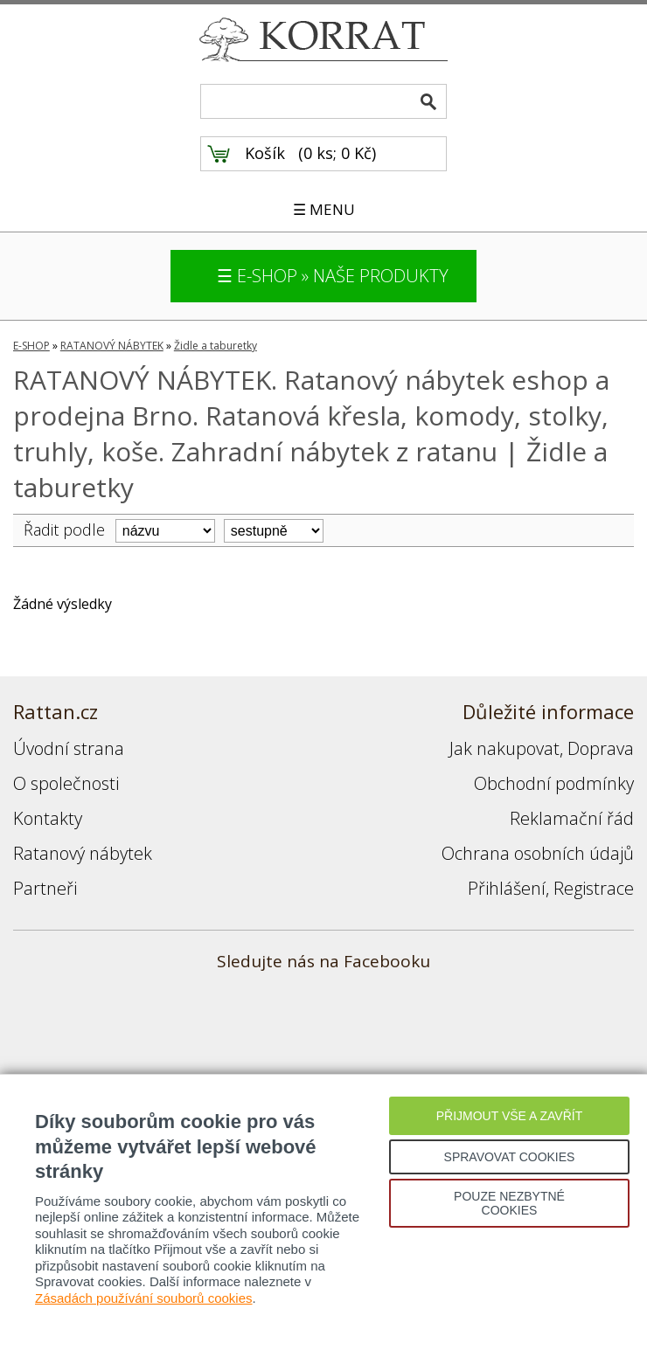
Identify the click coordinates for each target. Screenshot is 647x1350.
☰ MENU (324, 209)
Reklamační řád (572, 818)
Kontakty (47, 818)
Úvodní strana (68, 748)
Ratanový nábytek (82, 853)
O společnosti (66, 783)
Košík (265, 152)
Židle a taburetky (215, 345)
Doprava (600, 748)
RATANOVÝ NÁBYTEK (111, 345)
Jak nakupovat (504, 748)
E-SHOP (31, 345)
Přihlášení (507, 888)
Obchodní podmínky (554, 783)
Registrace (593, 888)
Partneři (45, 888)
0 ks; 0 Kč (337, 152)
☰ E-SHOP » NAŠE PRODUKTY (333, 275)
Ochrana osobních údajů (538, 853)
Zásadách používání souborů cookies (144, 1298)
